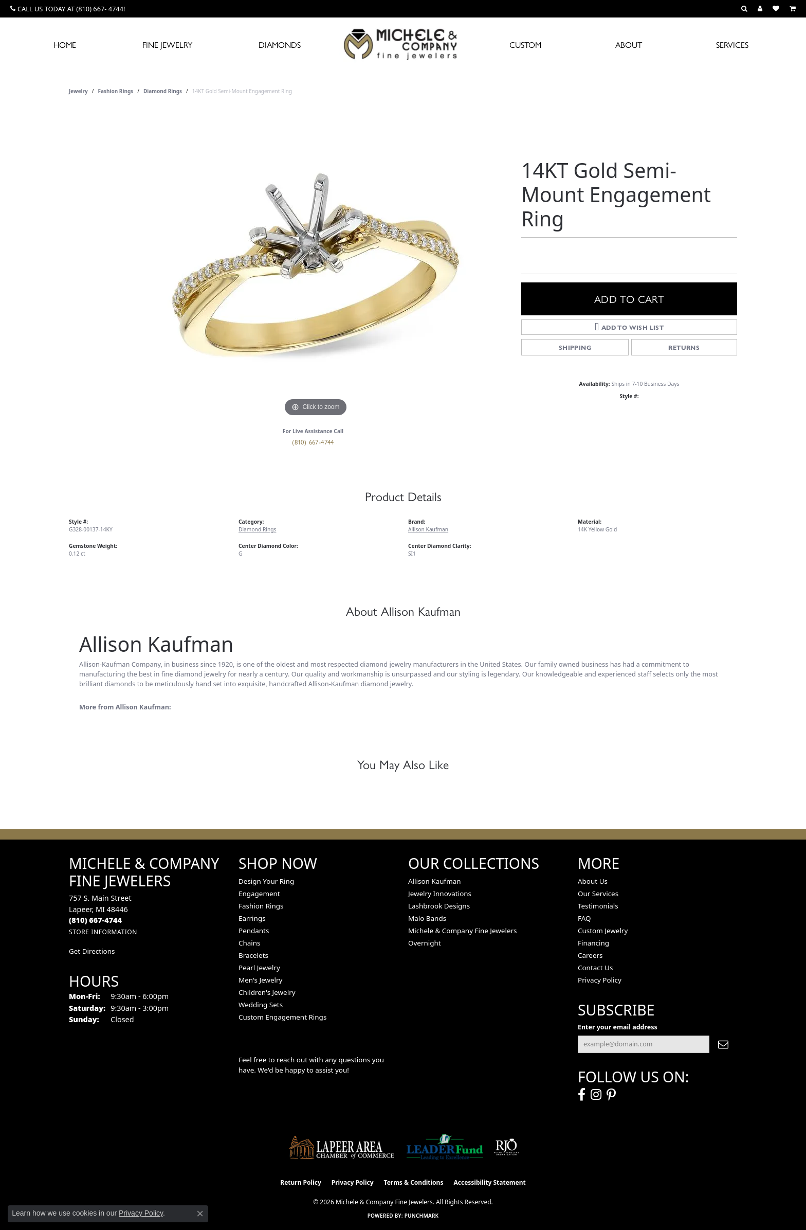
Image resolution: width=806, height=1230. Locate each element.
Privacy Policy (599, 980)
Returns (684, 347)
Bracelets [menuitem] (253, 955)
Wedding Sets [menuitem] (261, 1004)
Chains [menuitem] (250, 943)
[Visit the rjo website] (506, 1147)
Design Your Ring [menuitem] (266, 881)
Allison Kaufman (428, 529)
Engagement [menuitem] (259, 893)
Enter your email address (617, 1027)
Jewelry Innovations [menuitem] (439, 893)
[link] (67, 8)
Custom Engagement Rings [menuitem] (282, 1017)
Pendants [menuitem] (254, 930)
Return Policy (300, 1182)
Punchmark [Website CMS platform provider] (422, 1215)
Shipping (575, 347)
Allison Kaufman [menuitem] (434, 881)
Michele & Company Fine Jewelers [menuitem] (462, 930)
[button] (744, 8)
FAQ (584, 918)
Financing (593, 943)
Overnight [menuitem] (424, 943)
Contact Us (595, 967)
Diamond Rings (162, 91)
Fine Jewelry (167, 44)
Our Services (598, 893)
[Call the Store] (95, 920)
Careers (590, 955)
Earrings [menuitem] (252, 918)
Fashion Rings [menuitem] (261, 906)
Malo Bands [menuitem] (427, 918)
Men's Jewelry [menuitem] (260, 980)
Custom (525, 44)
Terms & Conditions (414, 1182)
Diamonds (280, 44)
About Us (593, 881)
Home (64, 44)
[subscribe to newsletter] (723, 1044)
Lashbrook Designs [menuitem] (439, 906)
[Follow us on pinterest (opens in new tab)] (611, 1095)
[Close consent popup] (200, 1213)
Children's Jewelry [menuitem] (267, 992)
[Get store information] (103, 932)
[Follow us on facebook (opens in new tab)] (581, 1095)
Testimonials (598, 906)
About (628, 44)
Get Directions (92, 951)
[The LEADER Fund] (445, 1147)
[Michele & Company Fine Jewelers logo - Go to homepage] (403, 44)
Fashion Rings (116, 91)
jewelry (78, 91)
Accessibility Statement (489, 1182)
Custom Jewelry (603, 930)
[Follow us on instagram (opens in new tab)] (596, 1095)
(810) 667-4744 (313, 442)
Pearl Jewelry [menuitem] (259, 967)
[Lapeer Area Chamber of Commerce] (342, 1147)
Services (732, 44)
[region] (315, 265)
